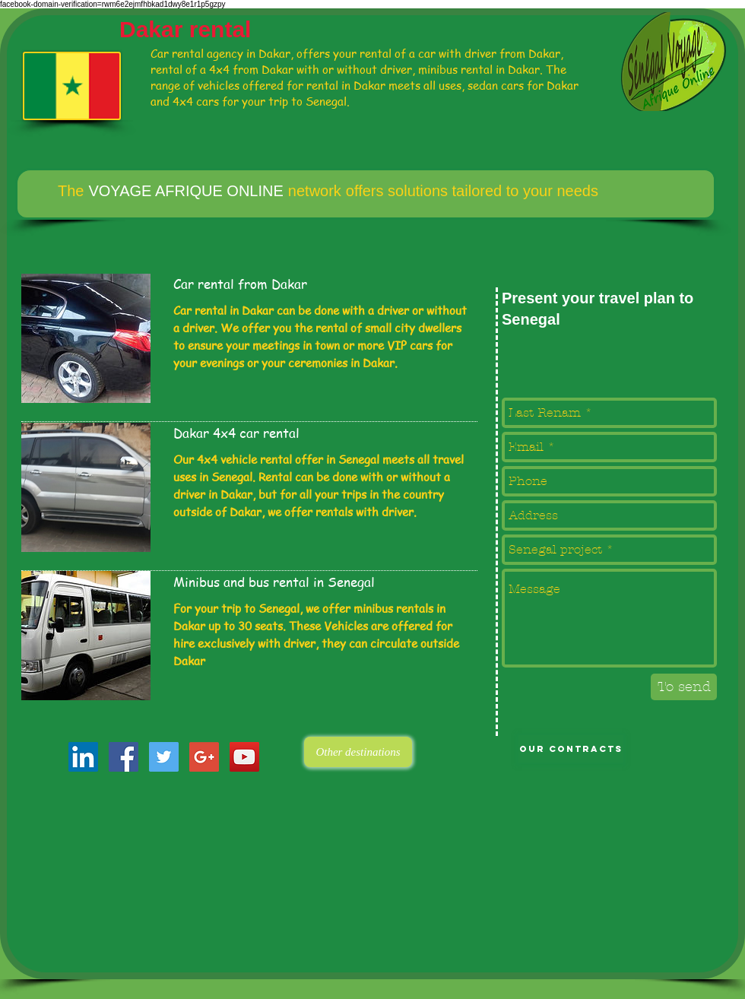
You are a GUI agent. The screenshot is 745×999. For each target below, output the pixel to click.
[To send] (684, 687)
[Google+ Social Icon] (204, 757)
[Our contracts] (571, 749)
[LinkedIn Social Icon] (83, 757)
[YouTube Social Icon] (244, 757)
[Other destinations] (358, 752)
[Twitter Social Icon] (164, 757)
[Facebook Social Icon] (123, 757)
